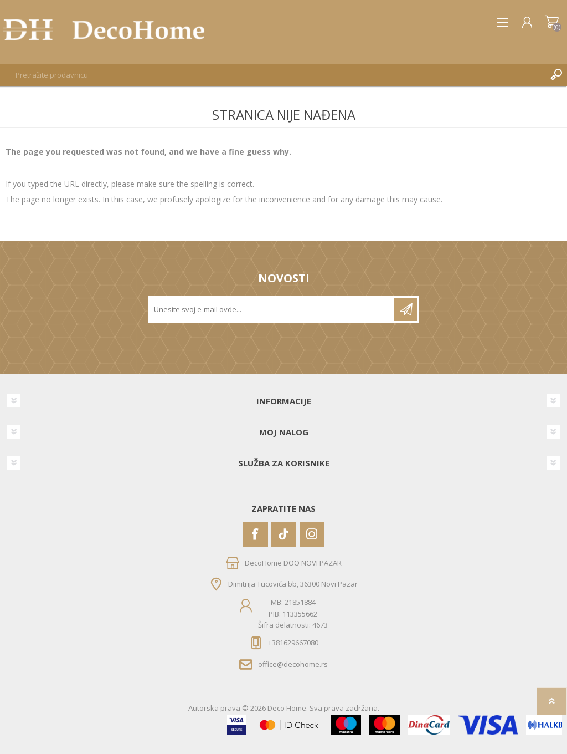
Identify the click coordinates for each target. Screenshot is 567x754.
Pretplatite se (405, 309)
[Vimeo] (283, 534)
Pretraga (556, 75)
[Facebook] (255, 534)
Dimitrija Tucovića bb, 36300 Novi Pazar (293, 584)
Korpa (551, 22)
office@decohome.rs (293, 664)
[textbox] (272, 75)
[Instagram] (312, 534)
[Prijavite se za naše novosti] (272, 309)
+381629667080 (293, 643)
